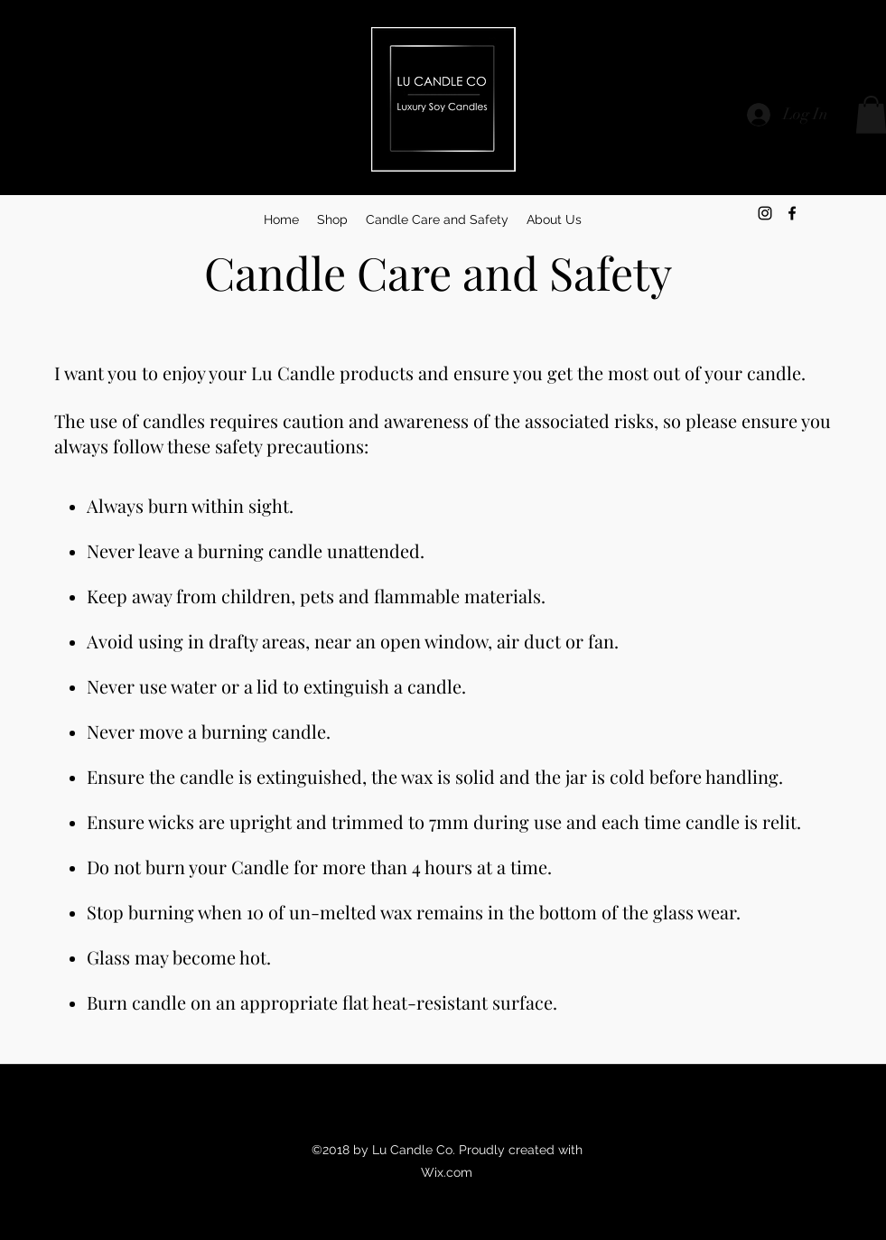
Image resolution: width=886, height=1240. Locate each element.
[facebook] (792, 213)
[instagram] (765, 213)
